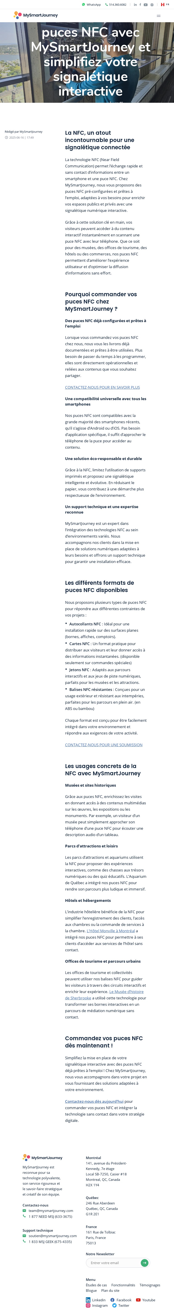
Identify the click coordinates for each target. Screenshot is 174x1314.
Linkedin (99, 1300)
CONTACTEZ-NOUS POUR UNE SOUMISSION (104, 744)
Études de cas (96, 1285)
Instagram (100, 1305)
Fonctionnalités (123, 1285)
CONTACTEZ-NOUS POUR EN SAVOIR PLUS (102, 387)
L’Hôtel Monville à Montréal (111, 930)
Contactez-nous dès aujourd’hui (94, 1101)
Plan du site (110, 1290)
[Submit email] (144, 1263)
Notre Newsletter (100, 1254)
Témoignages (150, 1285)
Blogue (91, 1290)
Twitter (123, 1305)
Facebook (124, 1300)
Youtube (148, 1300)
